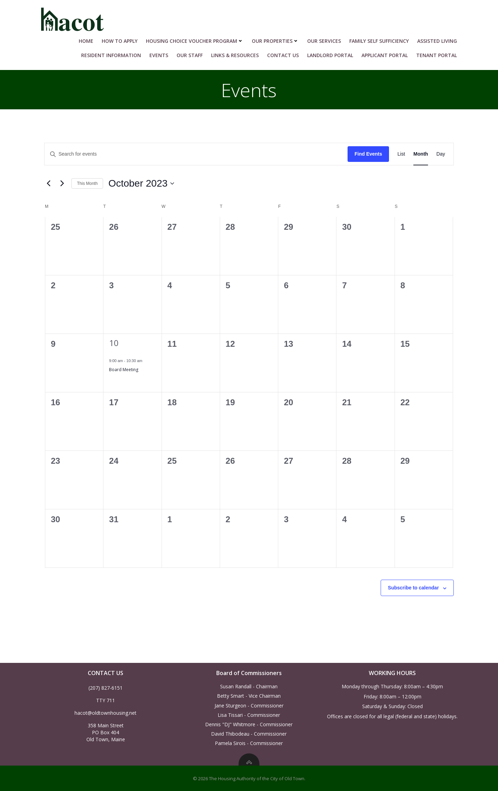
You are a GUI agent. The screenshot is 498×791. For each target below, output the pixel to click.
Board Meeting (123, 368)
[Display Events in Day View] (440, 153)
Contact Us (285, 52)
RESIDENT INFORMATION (113, 52)
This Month (87, 181)
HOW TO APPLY (122, 38)
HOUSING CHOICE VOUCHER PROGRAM (197, 38)
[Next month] (62, 182)
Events (161, 52)
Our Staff (192, 52)
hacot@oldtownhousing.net (106, 711)
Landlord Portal (333, 52)
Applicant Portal (387, 52)
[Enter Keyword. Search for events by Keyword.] (196, 153)
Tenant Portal (439, 52)
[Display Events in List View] (401, 153)
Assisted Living (439, 38)
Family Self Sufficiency (381, 38)
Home (88, 38)
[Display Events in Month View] (420, 153)
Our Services (326, 38)
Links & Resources (237, 52)
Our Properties (277, 38)
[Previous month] (48, 182)
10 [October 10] (114, 341)
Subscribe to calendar (413, 586)
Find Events (368, 152)
